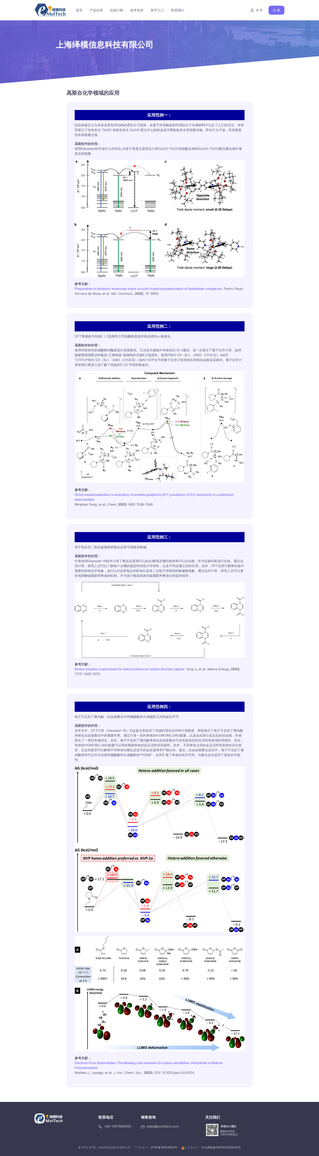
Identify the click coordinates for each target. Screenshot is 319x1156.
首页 (79, 10)
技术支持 (136, 10)
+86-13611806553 (114, 1126)
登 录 (256, 10)
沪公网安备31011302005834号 (221, 1147)
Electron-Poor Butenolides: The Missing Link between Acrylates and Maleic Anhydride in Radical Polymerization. (148, 1065)
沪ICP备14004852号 (164, 1147)
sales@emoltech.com (160, 1126)
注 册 (276, 10)
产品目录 (96, 10)
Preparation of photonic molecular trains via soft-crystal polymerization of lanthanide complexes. (149, 289)
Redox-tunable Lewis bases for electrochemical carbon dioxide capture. (130, 669)
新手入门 (157, 10)
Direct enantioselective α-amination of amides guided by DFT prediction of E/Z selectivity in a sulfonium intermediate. (154, 497)
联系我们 (177, 10)
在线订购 (116, 10)
